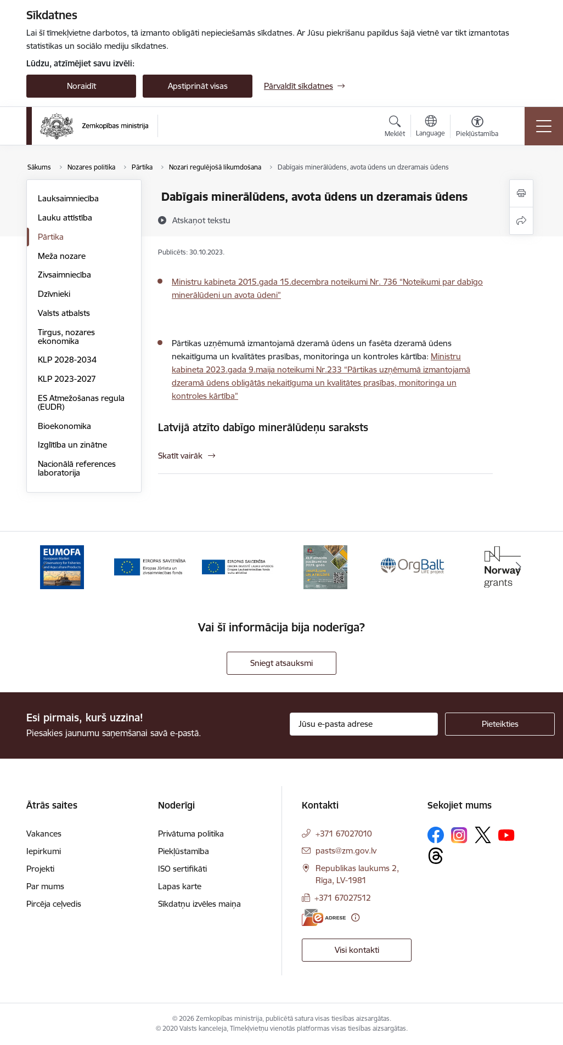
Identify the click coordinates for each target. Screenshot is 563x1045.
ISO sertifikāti (182, 868)
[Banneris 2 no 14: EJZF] (149, 566)
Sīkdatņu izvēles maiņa (199, 904)
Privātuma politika (191, 833)
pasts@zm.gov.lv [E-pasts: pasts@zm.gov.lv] (346, 850)
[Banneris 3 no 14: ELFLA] (237, 566)
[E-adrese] (324, 917)
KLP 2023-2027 (67, 379)
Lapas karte (179, 886)
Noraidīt (81, 86)
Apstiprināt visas (198, 86)
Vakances (43, 833)
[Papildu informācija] (355, 917)
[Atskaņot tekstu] (201, 220)
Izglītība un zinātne (72, 444)
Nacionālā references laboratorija (77, 468)
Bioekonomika (64, 426)
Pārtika (51, 236)
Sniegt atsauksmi (281, 663)
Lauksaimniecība (68, 198)
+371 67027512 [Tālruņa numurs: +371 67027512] (342, 898)
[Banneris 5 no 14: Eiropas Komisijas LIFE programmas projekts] (413, 566)
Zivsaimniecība (64, 274)
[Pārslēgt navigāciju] (544, 126)
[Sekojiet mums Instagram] (459, 835)
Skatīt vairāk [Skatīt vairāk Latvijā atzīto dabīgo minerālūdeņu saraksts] (180, 455)
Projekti (40, 868)
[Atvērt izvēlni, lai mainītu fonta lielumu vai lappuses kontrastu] (477, 128)
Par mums (45, 886)
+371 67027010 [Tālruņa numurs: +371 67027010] (344, 833)
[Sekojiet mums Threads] (435, 856)
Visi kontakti (357, 950)
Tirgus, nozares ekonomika (66, 336)
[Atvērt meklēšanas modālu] (394, 128)
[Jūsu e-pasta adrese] (364, 724)
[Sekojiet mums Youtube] (506, 834)
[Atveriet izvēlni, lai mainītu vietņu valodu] (430, 127)
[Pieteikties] (500, 724)
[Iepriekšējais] (44, 567)
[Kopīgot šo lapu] (521, 220)
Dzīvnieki (54, 294)
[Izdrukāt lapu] (521, 193)
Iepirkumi (43, 851)
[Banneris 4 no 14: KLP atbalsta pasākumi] (325, 566)
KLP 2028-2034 (67, 359)
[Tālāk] (518, 567)
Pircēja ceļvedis (53, 904)
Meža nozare (62, 256)
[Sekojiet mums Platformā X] (483, 835)
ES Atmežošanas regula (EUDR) (81, 402)
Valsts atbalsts (64, 313)
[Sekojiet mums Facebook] (435, 835)
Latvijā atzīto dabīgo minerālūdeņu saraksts (263, 427)
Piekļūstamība (183, 851)
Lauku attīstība (65, 217)
